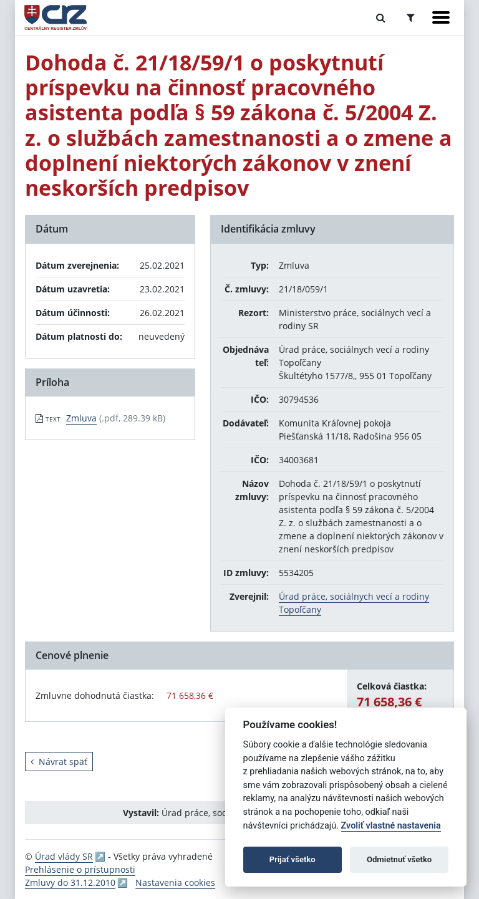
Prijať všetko (292, 859)
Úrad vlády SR (64, 856)
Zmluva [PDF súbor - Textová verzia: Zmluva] (81, 418)
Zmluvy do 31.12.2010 (70, 882)
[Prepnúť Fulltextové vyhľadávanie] (381, 17)
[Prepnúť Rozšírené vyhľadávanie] (411, 17)
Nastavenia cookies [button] (175, 882)
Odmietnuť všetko (399, 859)
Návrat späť (59, 761)
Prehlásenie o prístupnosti (80, 869)
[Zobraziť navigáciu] (441, 17)
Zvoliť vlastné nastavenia (391, 825)
